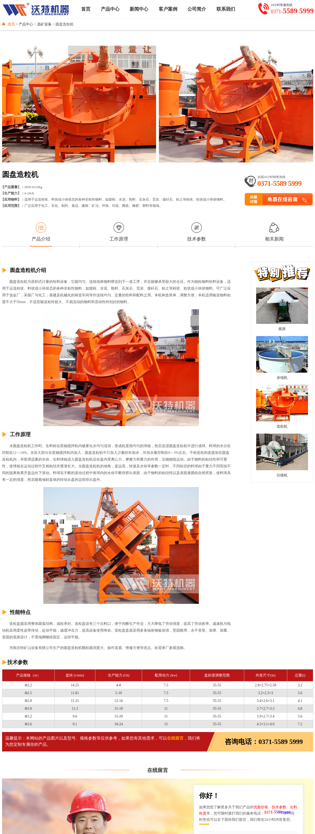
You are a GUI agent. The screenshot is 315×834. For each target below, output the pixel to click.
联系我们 (225, 9)
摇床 (282, 329)
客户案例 (168, 9)
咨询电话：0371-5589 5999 (264, 742)
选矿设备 (44, 24)
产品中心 (110, 9)
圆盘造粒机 (64, 24)
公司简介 (196, 9)
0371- (292, 11)
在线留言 (175, 738)
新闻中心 (139, 9)
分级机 (282, 475)
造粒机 (282, 426)
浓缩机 (282, 378)
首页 (85, 9)
